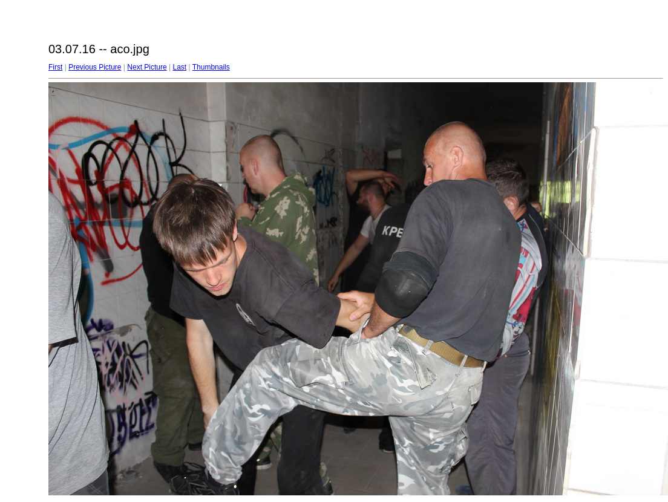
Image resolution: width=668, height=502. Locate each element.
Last (179, 67)
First (55, 67)
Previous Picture (94, 67)
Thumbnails (211, 67)
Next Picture (146, 67)
